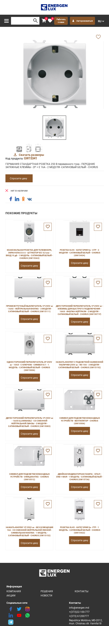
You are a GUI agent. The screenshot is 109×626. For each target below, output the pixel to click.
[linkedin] (10, 615)
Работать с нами (60, 20)
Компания (13, 591)
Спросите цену (18, 178)
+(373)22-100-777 (79, 611)
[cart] (44, 20)
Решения (47, 591)
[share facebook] (11, 199)
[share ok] (23, 199)
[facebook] (10, 609)
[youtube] (19, 615)
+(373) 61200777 (79, 616)
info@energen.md (79, 607)
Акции (10, 595)
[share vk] (29, 199)
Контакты (81, 591)
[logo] (54, 7)
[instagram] (27, 609)
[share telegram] (10, 622)
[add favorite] (98, 37)
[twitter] (19, 609)
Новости (46, 595)
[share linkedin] (17, 199)
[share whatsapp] (27, 615)
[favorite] (50, 20)
